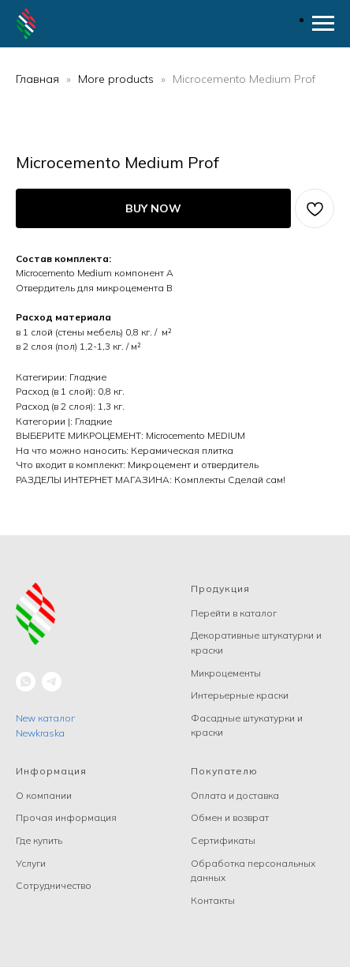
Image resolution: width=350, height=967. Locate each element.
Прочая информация (66, 817)
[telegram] (51, 682)
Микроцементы (226, 673)
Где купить (39, 840)
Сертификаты (223, 840)
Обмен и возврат (230, 817)
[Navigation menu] (323, 24)
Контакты (213, 900)
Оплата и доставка (235, 795)
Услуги (31, 863)
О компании (44, 795)
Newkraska (40, 733)
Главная (37, 79)
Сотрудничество (53, 885)
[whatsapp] (25, 682)
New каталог (45, 718)
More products (117, 79)
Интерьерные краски (240, 695)
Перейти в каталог (234, 613)
